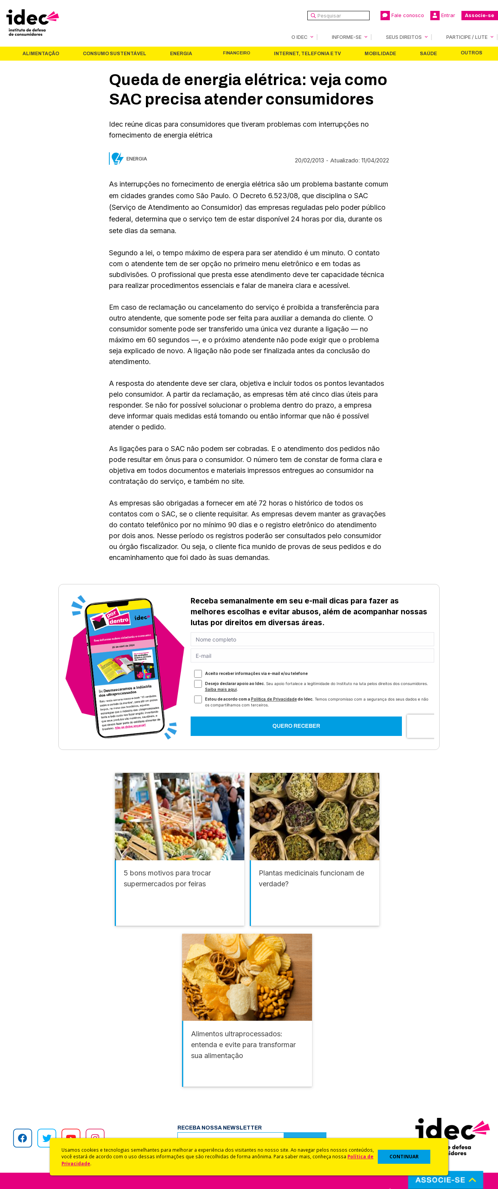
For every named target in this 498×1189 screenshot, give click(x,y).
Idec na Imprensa (155, 1072)
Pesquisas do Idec (274, 1113)
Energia (181, 53)
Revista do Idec (153, 1093)
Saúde (428, 53)
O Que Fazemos (38, 1082)
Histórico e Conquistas (46, 1103)
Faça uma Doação (390, 1082)
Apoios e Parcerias (42, 1093)
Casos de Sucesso (274, 1134)
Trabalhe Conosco (41, 1124)
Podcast (143, 1134)
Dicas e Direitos (270, 1093)
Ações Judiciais (270, 1124)
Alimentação (41, 53)
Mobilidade (380, 53)
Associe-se (479, 15)
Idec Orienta (266, 1103)
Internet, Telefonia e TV (307, 53)
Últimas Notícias (153, 1082)
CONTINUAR (404, 1156)
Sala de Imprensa (39, 1113)
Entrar (442, 15)
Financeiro (236, 53)
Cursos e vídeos (271, 1082)
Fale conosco (402, 15)
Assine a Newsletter (159, 1124)
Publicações (149, 1113)
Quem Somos (34, 1072)
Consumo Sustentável (114, 53)
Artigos (142, 1103)
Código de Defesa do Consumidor (296, 1072)
